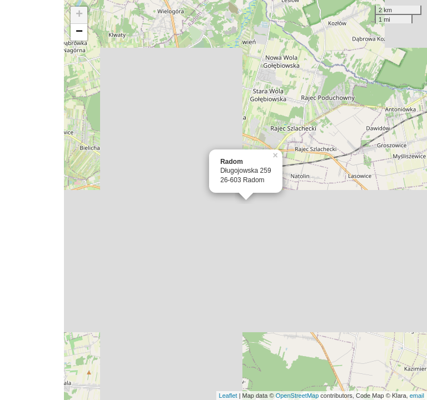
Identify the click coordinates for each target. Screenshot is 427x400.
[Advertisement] (32, 200)
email (417, 395)
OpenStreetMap (297, 395)
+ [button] (79, 15)
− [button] (79, 32)
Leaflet (228, 395)
